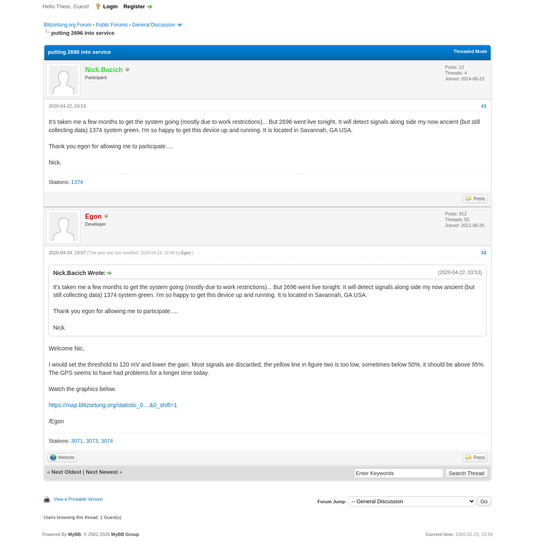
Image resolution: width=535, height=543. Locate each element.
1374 (77, 182)
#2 (483, 252)
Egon (185, 253)
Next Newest (102, 472)
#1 (483, 106)
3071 (77, 441)
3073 (92, 441)
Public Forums (112, 25)
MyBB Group (125, 534)
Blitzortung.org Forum (67, 25)
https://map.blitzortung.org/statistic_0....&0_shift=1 (112, 405)
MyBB (74, 534)
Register (134, 6)
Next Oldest (66, 472)
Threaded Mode (470, 51)
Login (110, 6)
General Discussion (153, 25)
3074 (107, 441)
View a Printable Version (78, 499)
